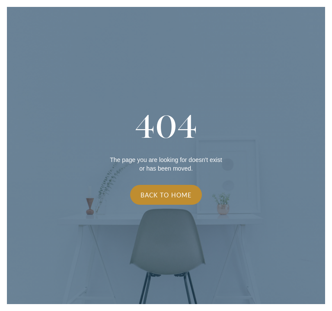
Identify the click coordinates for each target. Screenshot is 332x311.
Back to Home (166, 194)
